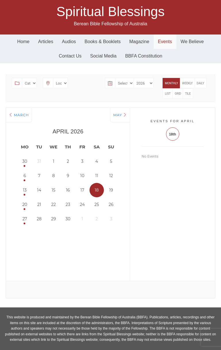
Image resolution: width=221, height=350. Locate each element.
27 (24, 218)
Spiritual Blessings (110, 11)
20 (24, 204)
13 (25, 190)
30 (24, 161)
